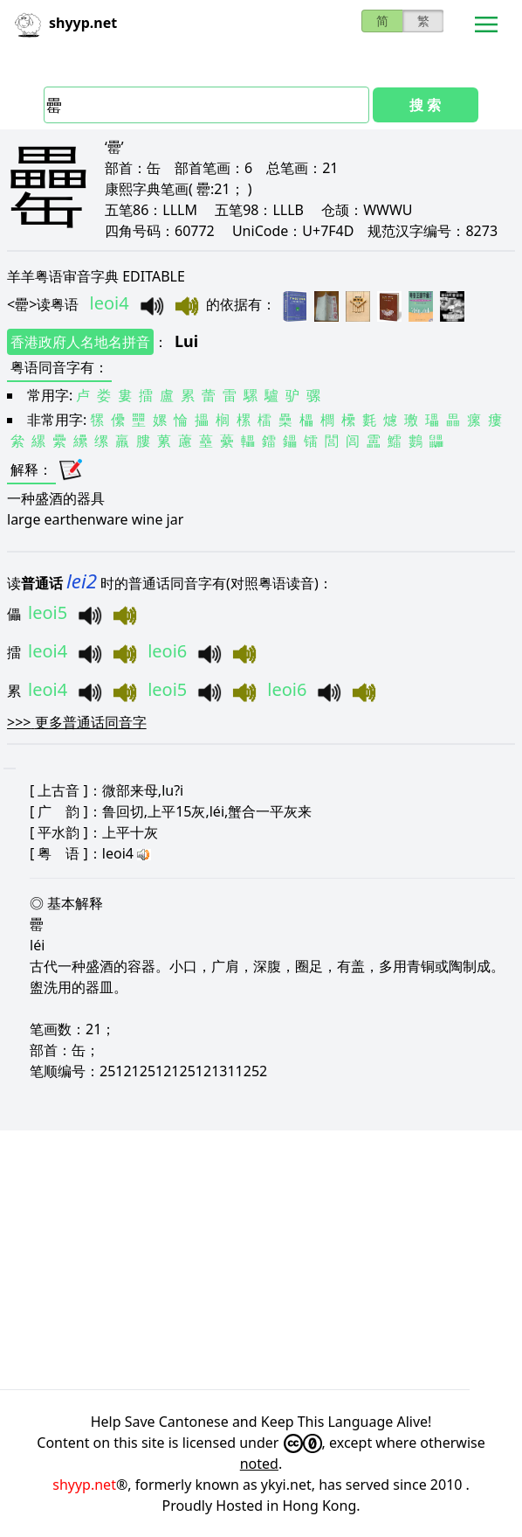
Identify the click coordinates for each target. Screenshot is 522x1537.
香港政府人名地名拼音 (80, 341)
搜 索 (425, 105)
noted (259, 1463)
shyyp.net (84, 1484)
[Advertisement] (261, 1259)
